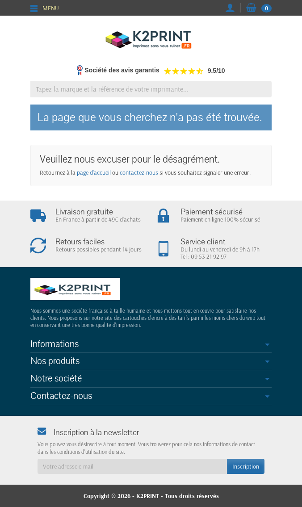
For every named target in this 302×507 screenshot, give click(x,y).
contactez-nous (139, 172)
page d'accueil (94, 172)
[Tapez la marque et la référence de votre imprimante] (151, 89)
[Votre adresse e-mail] (132, 466)
